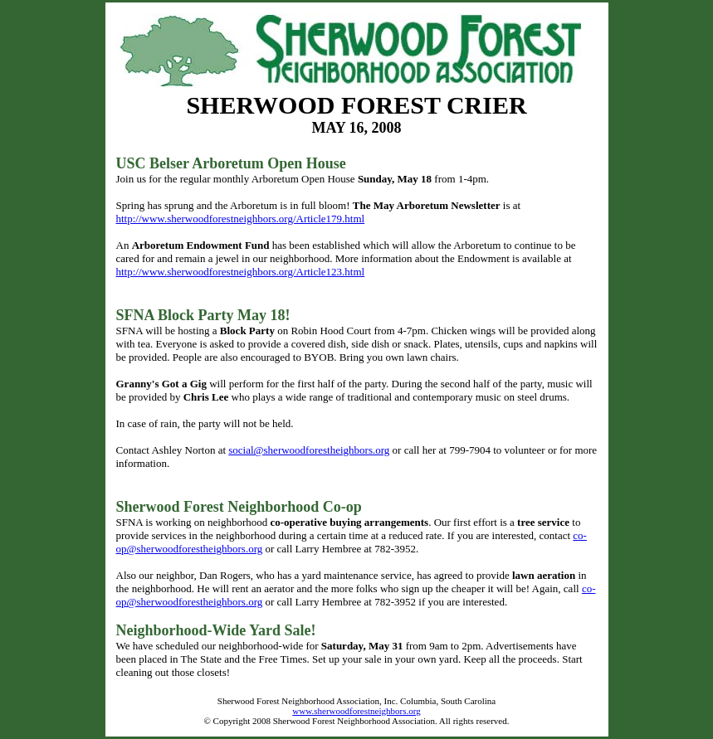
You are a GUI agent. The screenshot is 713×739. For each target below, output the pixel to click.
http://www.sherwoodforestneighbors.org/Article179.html (240, 218)
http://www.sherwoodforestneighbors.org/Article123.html (240, 271)
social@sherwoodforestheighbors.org (308, 450)
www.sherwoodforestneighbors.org (356, 711)
